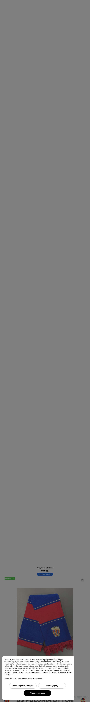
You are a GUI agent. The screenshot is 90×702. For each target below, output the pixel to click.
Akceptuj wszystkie (37, 693)
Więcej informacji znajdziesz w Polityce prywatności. (24, 678)
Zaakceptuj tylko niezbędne (23, 686)
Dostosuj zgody (52, 686)
